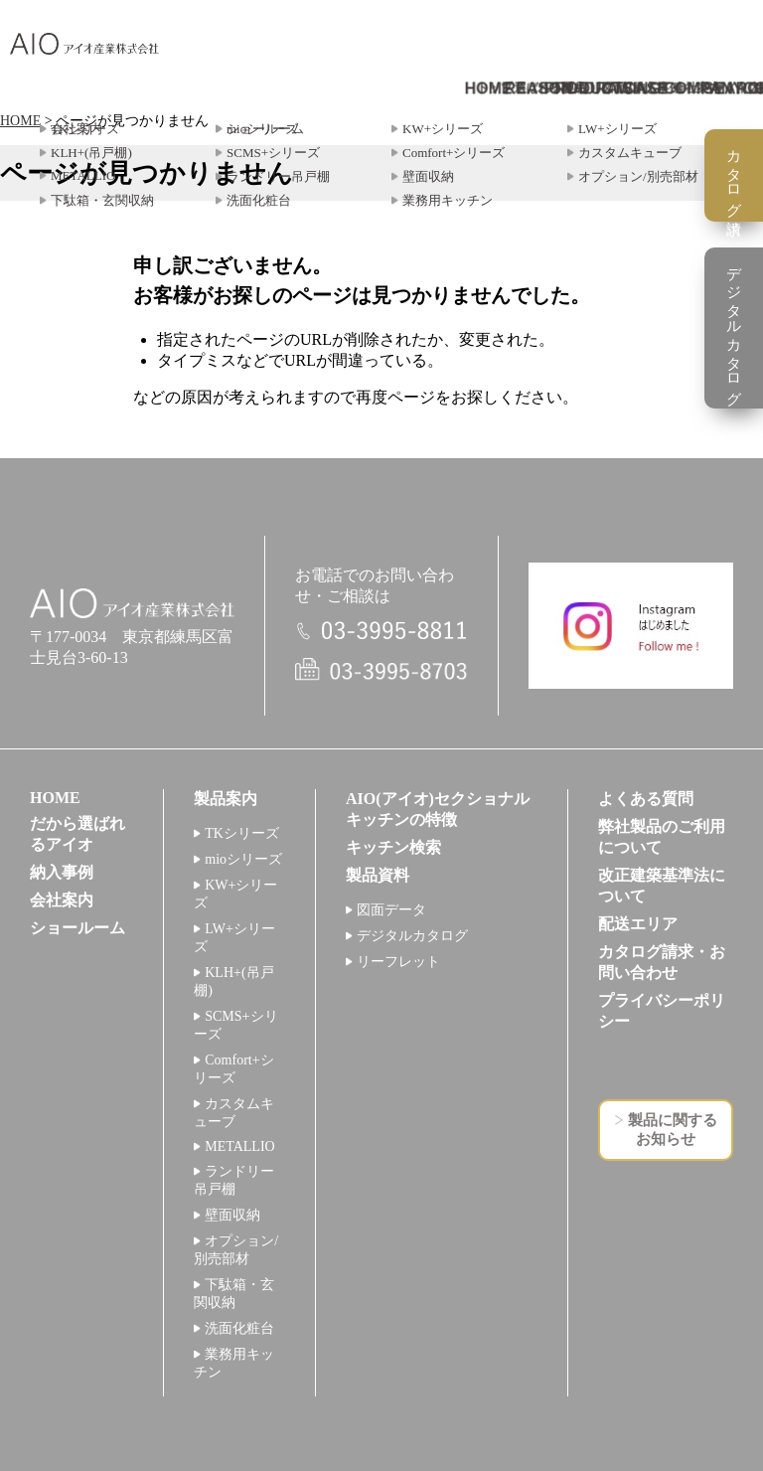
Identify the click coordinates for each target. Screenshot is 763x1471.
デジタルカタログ (412, 935)
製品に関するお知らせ (672, 1129)
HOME (20, 120)
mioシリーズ (243, 859)
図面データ (391, 909)
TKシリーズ (242, 833)
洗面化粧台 (239, 1328)
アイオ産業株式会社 (84, 44)
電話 (381, 630)
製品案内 (225, 798)
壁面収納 (232, 1215)
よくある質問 (645, 798)
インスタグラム (631, 626)
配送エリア (638, 923)
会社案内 (61, 900)
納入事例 (61, 872)
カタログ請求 (734, 175)
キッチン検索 (393, 847)
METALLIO (239, 1146)
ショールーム (77, 927)
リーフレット (398, 961)
